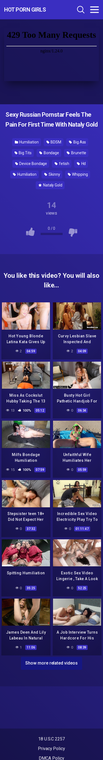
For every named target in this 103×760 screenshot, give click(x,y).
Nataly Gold (50, 185)
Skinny (52, 174)
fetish (62, 163)
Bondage (49, 153)
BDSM (54, 142)
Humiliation (27, 142)
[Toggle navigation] (94, 9)
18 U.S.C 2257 (51, 739)
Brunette (76, 153)
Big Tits (23, 153)
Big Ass (77, 142)
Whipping (78, 174)
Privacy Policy (51, 748)
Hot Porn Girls (25, 9)
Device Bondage (31, 163)
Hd (81, 163)
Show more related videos (51, 663)
